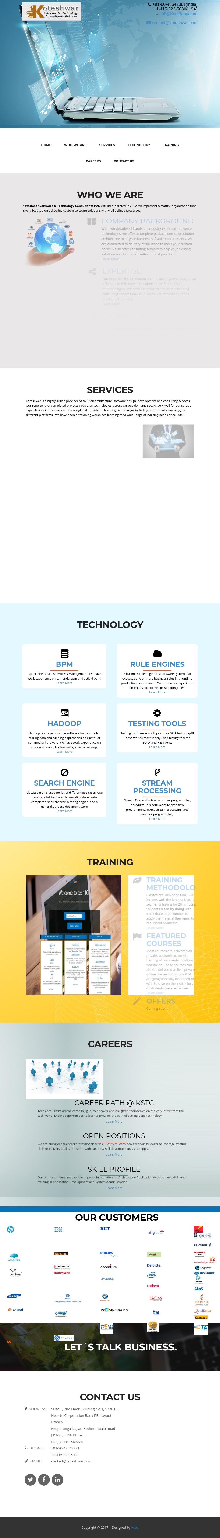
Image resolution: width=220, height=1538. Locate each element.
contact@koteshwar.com (172, 23)
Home (46, 145)
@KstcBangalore (180, 13)
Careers (93, 161)
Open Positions (114, 1136)
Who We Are (75, 145)
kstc (134, 1527)
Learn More (64, 683)
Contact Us (124, 161)
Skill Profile (114, 1169)
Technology (139, 145)
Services (107, 145)
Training (171, 145)
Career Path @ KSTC (114, 1103)
